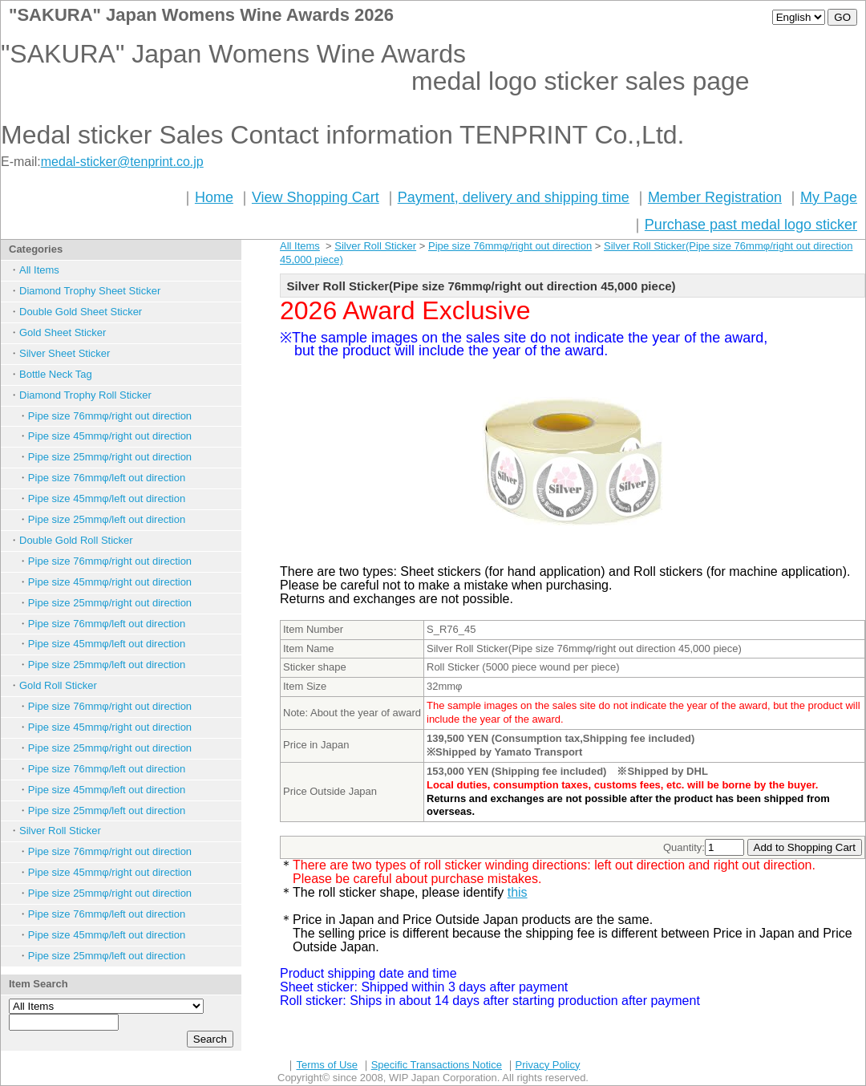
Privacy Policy (548, 1065)
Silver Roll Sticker (60, 831)
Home (214, 197)
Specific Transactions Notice (436, 1065)
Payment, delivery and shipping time (513, 197)
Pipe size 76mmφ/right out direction (110, 416)
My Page (828, 197)
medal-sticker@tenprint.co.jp (122, 161)
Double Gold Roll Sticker (76, 540)
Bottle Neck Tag (55, 374)
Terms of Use (327, 1065)
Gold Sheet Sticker (62, 332)
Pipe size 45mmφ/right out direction (110, 436)
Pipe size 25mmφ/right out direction (110, 457)
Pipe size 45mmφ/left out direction (106, 498)
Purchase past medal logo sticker (751, 225)
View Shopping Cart (315, 197)
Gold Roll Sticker (58, 685)
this (518, 892)
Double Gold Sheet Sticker (80, 312)
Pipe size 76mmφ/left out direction (106, 478)
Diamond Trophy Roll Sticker (85, 395)
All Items (39, 270)
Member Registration (715, 197)
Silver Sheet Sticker (64, 353)
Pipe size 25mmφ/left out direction (106, 519)
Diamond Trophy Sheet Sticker (89, 291)
